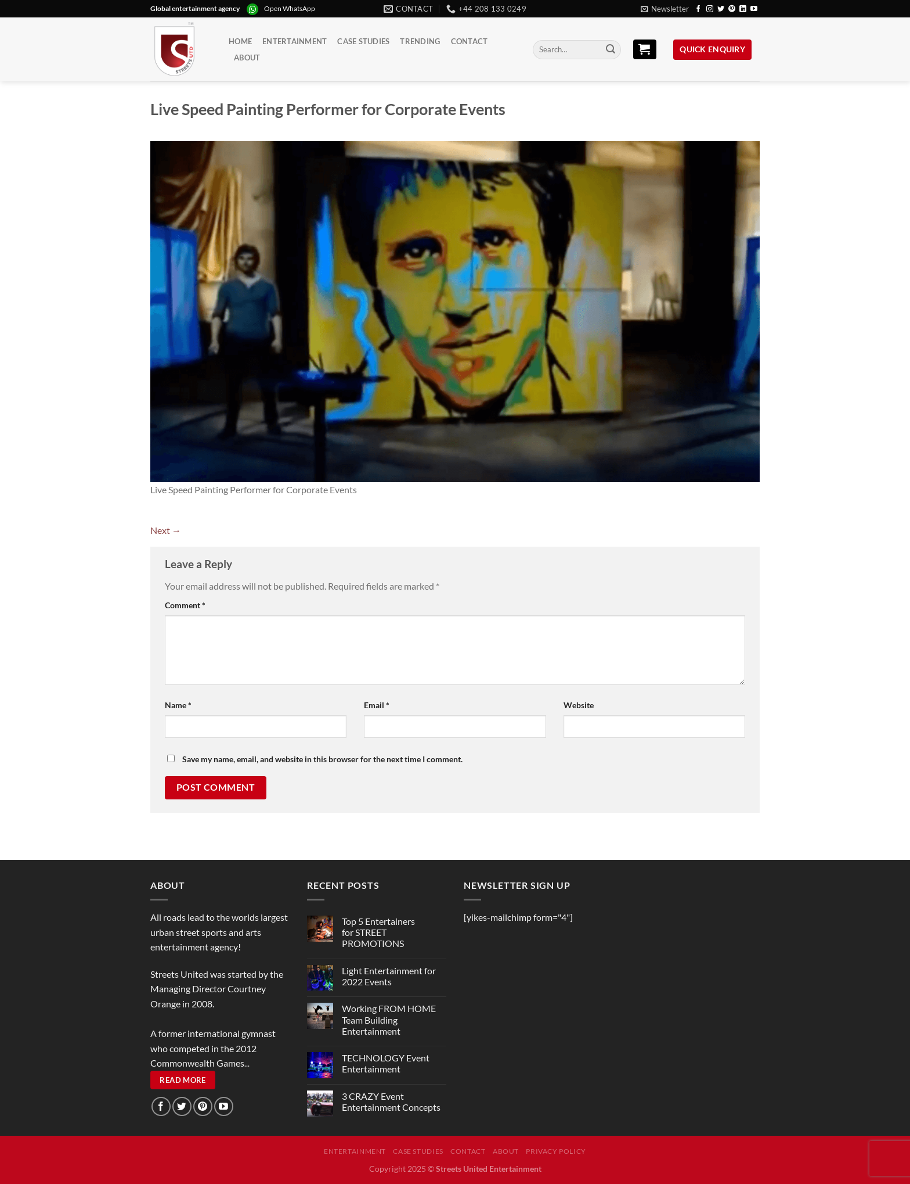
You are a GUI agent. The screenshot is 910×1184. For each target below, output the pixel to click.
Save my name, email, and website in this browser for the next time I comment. (322, 759)
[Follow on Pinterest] (731, 9)
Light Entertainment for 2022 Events (389, 976)
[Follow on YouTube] (753, 9)
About (247, 57)
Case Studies (363, 41)
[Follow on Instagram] (709, 9)
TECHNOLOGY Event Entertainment (385, 1063)
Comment (185, 605)
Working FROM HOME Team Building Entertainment (389, 1019)
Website (579, 705)
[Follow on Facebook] (698, 9)
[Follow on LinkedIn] (742, 9)
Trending (420, 41)
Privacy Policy (556, 1151)
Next (165, 530)
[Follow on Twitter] (720, 9)
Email (376, 705)
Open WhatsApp (289, 8)
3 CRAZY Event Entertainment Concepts (391, 1101)
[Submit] (610, 50)
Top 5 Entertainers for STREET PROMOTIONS (378, 932)
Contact (469, 41)
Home (240, 41)
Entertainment (294, 41)
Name (178, 705)
